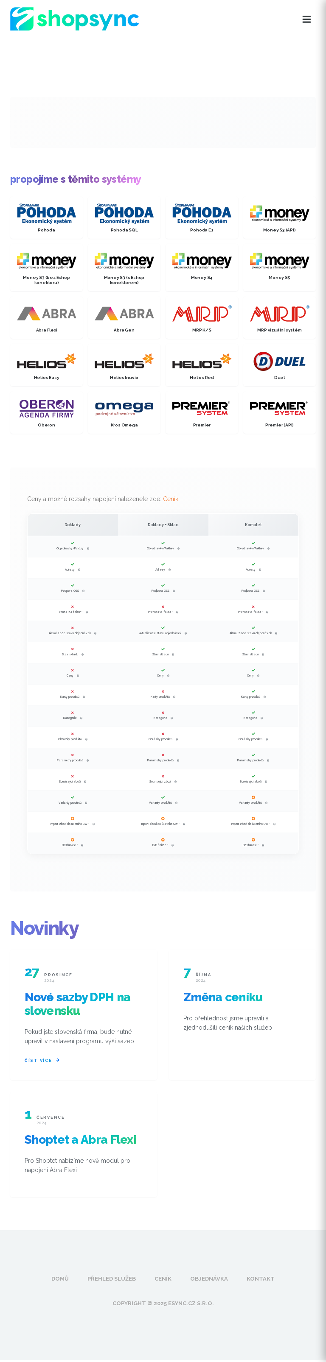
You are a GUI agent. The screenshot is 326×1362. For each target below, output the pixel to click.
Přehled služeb (111, 1280)
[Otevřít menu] (307, 19)
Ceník (170, 499)
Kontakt (261, 1280)
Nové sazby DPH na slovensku (77, 1004)
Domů (60, 1280)
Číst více (42, 1061)
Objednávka (209, 1280)
